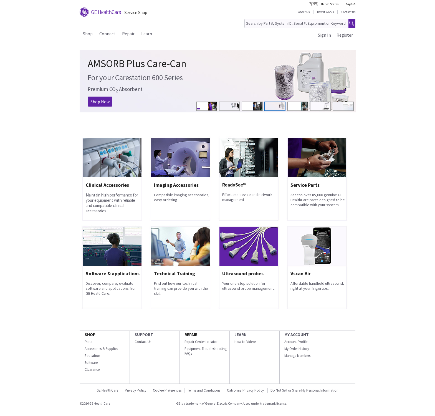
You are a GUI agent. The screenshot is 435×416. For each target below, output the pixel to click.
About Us (304, 12)
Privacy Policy (135, 390)
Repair (128, 33)
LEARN (240, 334)
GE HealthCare (107, 390)
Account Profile (295, 341)
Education (92, 355)
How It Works (325, 12)
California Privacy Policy (246, 390)
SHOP (90, 334)
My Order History (296, 348)
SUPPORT (144, 334)
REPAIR (191, 334)
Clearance (92, 369)
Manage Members (297, 355)
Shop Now (100, 101)
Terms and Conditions (203, 390)
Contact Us (348, 12)
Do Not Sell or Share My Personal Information (304, 390)
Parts (88, 341)
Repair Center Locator (201, 341)
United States (329, 4)
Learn (146, 33)
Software (91, 362)
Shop (88, 33)
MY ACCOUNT (296, 334)
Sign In (324, 35)
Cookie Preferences (167, 390)
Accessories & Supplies (101, 348)
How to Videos (245, 341)
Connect (107, 33)
